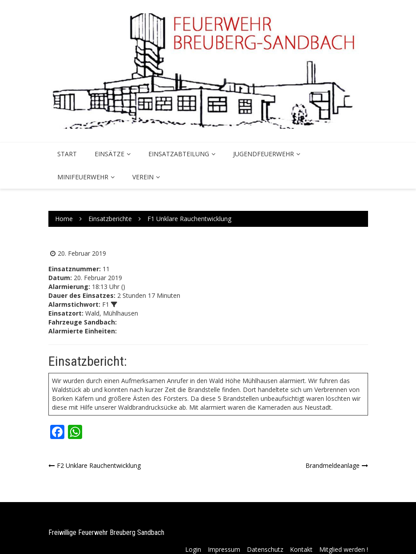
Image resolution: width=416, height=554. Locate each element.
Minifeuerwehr (82, 177)
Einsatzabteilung (178, 154)
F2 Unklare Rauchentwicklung (99, 465)
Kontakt (301, 549)
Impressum (224, 549)
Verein (143, 177)
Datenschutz (265, 549)
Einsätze (109, 154)
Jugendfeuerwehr (263, 154)
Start (67, 154)
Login (193, 549)
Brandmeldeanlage (332, 465)
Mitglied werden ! (343, 549)
